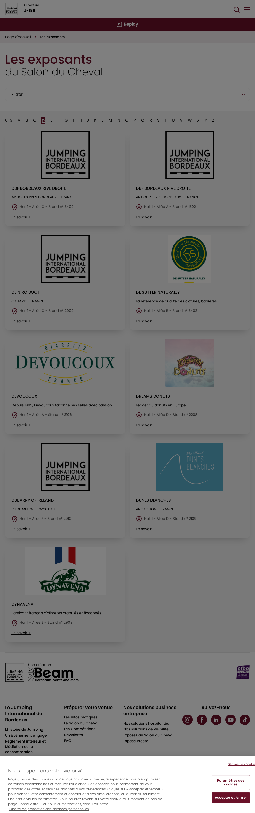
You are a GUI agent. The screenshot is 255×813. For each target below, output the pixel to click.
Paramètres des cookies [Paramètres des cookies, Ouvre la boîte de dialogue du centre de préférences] (231, 787)
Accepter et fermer (231, 802)
